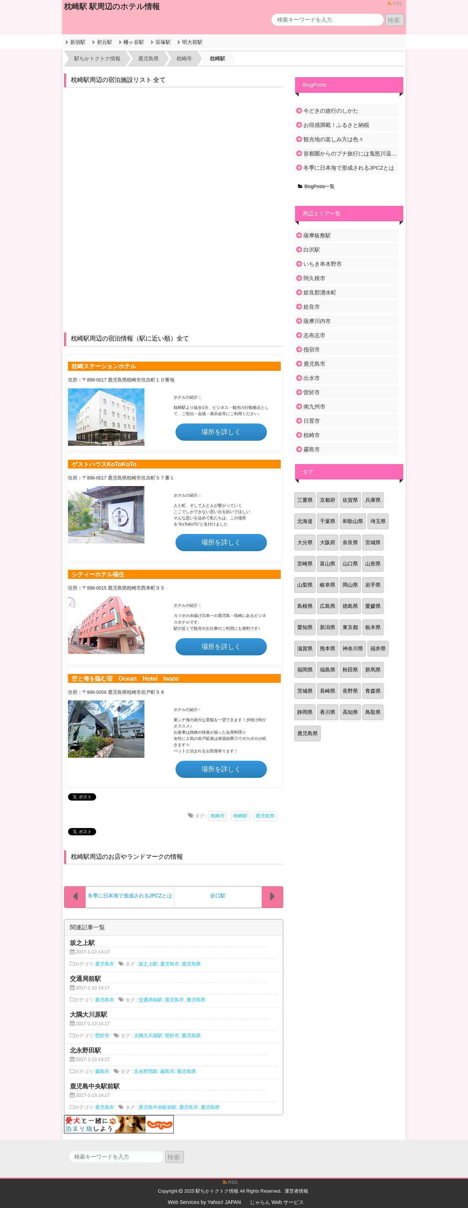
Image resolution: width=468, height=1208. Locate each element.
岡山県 (350, 585)
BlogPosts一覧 (316, 186)
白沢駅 (311, 250)
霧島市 (102, 1071)
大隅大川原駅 (148, 1035)
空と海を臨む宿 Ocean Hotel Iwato (125, 678)
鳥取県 (373, 712)
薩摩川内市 (317, 321)
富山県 (327, 564)
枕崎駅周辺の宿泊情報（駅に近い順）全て (130, 338)
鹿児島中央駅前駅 (158, 1107)
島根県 (305, 606)
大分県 (305, 542)
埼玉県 (378, 521)
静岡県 (305, 712)
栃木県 (373, 627)
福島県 (327, 670)
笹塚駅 (163, 42)
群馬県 (373, 670)
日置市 (311, 421)
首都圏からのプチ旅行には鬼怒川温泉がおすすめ (350, 153)
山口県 (350, 564)
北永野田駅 (146, 1071)
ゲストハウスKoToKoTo (104, 464)
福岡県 (305, 670)
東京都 (350, 627)
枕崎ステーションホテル (104, 366)
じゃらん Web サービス (277, 1202)
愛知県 (305, 627)
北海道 (305, 521)
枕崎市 (218, 815)
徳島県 (350, 606)
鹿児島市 (104, 964)
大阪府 (327, 542)
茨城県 (305, 691)
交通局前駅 (150, 999)
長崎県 (327, 691)
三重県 (305, 500)
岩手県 (373, 585)
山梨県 (305, 585)
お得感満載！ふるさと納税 (336, 125)
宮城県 (373, 542)
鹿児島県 (265, 815)
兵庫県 (373, 500)
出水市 (311, 378)
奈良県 (350, 542)
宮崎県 (305, 564)
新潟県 (327, 627)
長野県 (350, 691)
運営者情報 (296, 1191)
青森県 (373, 691)
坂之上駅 (148, 964)
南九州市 (314, 406)
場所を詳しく (221, 432)
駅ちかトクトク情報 (217, 1191)
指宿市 (311, 349)
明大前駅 (192, 42)
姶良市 (311, 307)
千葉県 (327, 521)
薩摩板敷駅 (317, 235)
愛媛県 (373, 606)
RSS (395, 3)
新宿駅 (78, 42)
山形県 (373, 564)
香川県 (327, 712)
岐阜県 (327, 585)
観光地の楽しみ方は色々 (333, 139)
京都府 (327, 500)
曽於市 (102, 1035)
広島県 (327, 606)
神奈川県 (353, 648)
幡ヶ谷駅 (134, 42)
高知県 (350, 712)
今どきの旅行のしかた (330, 111)
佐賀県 (350, 500)
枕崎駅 (240, 815)
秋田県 (350, 670)
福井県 (378, 648)
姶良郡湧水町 (319, 292)
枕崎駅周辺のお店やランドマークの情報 (127, 856)
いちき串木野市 (322, 264)
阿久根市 (314, 278)
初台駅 (104, 42)
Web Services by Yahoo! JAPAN (204, 1202)
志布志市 (314, 335)
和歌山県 (353, 521)
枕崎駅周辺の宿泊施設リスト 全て (118, 79)
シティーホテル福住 (98, 574)
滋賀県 (305, 648)
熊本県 (327, 648)
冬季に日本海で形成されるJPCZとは (348, 168)
